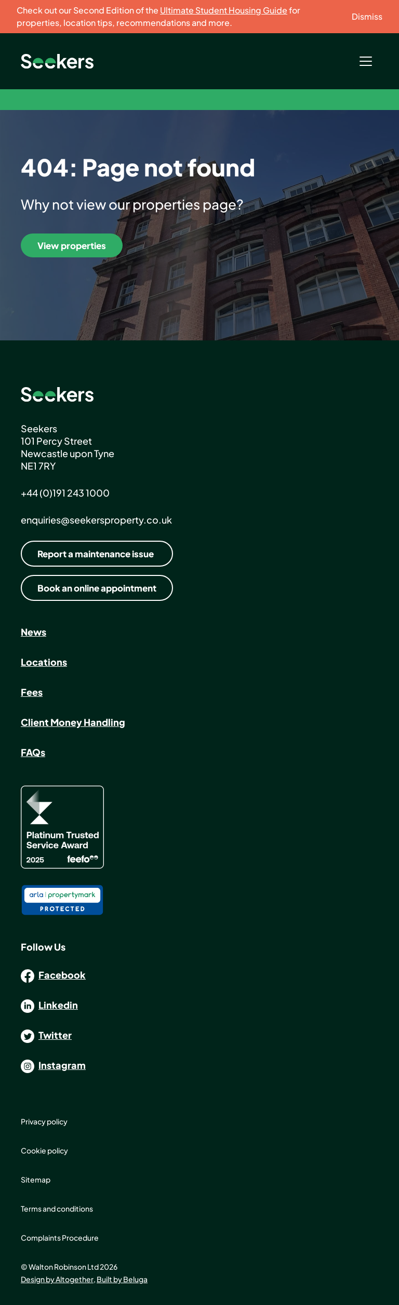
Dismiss (367, 16)
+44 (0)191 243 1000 (65, 493)
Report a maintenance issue (95, 553)
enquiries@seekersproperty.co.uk (96, 520)
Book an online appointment (96, 588)
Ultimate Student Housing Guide (223, 10)
